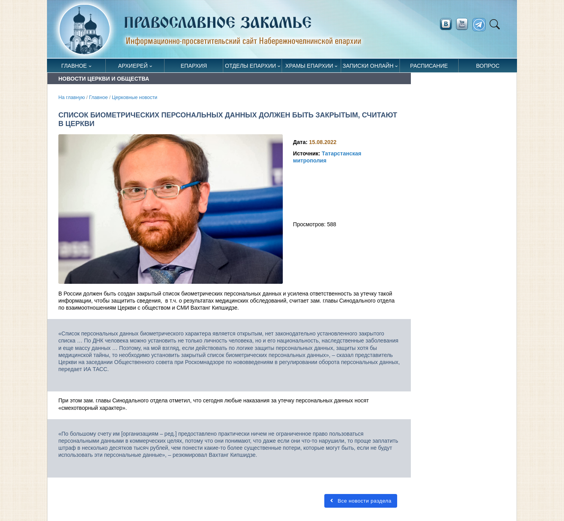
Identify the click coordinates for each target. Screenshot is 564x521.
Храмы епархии (309, 66)
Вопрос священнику (487, 67)
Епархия (194, 66)
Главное (74, 66)
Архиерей (133, 66)
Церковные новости (134, 97)
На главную (71, 97)
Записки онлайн (368, 66)
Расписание (429, 66)
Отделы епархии (250, 66)
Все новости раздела (360, 501)
